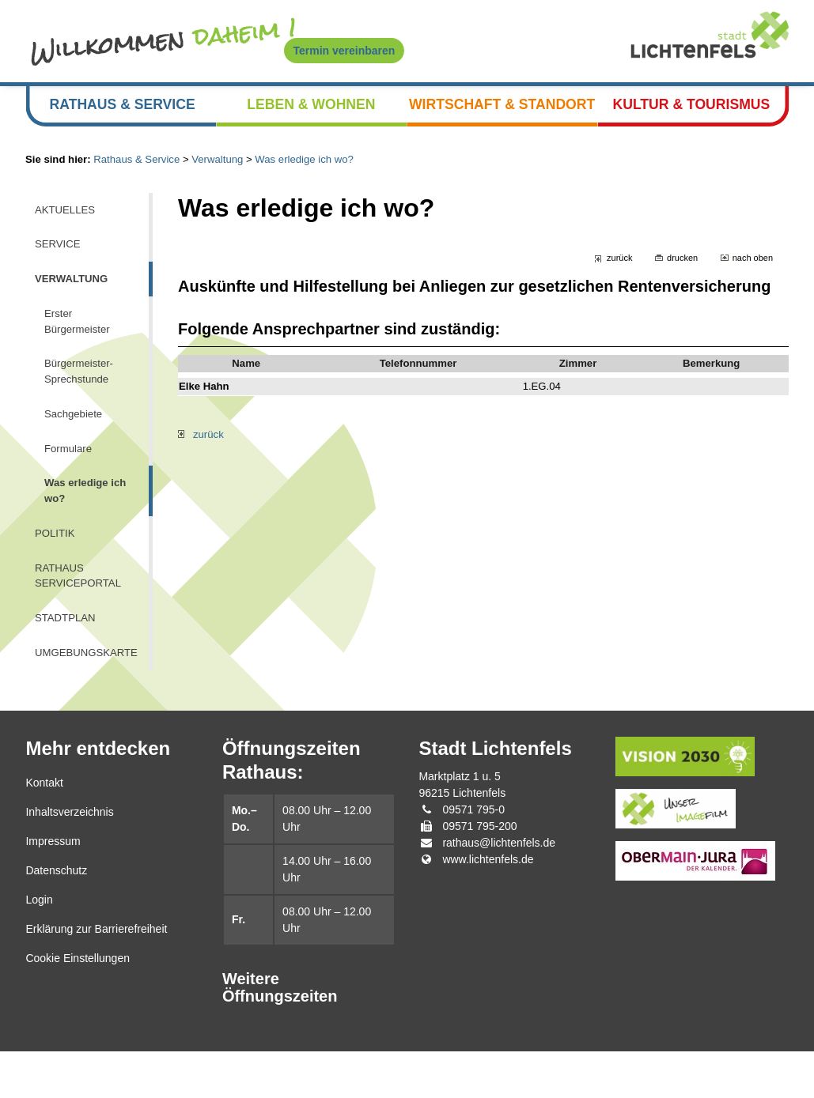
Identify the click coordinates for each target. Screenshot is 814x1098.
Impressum (52, 888)
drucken (678, 273)
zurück (613, 273)
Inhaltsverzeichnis (69, 859)
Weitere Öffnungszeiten (280, 1034)
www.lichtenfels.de (487, 906)
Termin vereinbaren (344, 50)
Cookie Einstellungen (77, 1005)
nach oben (751, 273)
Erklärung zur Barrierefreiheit (96, 976)
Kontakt (43, 830)
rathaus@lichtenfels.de (498, 890)
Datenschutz (56, 917)
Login (38, 947)
